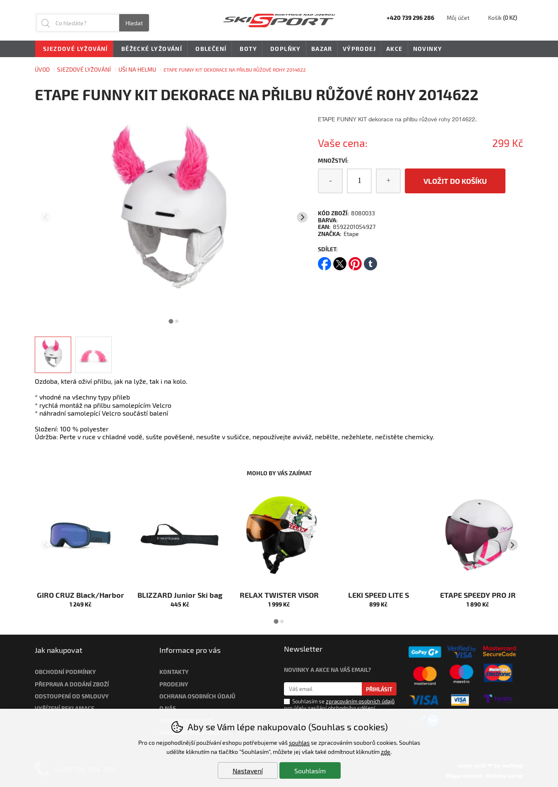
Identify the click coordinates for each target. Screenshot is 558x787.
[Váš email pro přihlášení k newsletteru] (323, 689)
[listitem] (53, 355)
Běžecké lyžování (150, 49)
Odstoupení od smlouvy (72, 696)
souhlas (299, 742)
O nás (167, 708)
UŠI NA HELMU (137, 69)
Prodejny (173, 684)
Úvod (42, 69)
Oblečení (209, 49)
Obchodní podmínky (65, 671)
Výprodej (359, 48)
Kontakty (174, 671)
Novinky (428, 48)
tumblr (370, 261)
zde (385, 751)
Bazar (321, 48)
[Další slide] (302, 217)
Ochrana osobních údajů (197, 696)
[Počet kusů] (359, 180)
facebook (324, 261)
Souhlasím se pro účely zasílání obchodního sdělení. (339, 704)
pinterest (355, 261)
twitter (339, 261)
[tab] (171, 321)
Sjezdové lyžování (84, 69)
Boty (247, 49)
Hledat (134, 22)
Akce (394, 48)
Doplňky (284, 49)
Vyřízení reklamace (64, 708)
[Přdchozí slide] (45, 217)
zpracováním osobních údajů (360, 701)
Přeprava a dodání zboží (72, 684)
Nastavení (248, 771)
